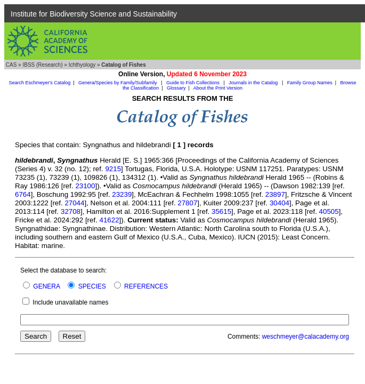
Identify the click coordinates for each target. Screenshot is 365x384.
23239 (122, 194)
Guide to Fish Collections (193, 82)
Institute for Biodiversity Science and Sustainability (94, 14)
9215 (113, 169)
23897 (275, 194)
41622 (109, 220)
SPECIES (92, 286)
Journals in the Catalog (254, 82)
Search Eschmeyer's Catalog (39, 82)
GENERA (46, 286)
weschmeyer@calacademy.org (305, 336)
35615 (221, 211)
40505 (329, 211)
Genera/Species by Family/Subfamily (118, 82)
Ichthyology (82, 65)
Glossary (176, 88)
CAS (11, 65)
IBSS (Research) (42, 65)
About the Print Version (217, 88)
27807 (187, 203)
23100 (85, 186)
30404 (279, 203)
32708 (70, 211)
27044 (74, 203)
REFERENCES (146, 286)
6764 (23, 194)
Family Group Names (309, 82)
